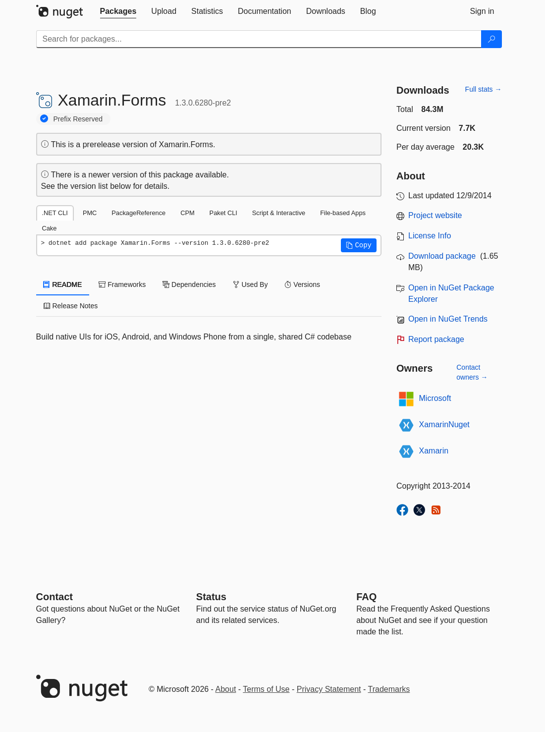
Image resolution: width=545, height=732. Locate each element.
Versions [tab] (302, 284)
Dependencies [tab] (189, 284)
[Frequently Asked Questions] (366, 596)
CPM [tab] (187, 213)
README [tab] (63, 284)
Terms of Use (266, 689)
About (226, 689)
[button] (359, 245)
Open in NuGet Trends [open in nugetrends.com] (448, 319)
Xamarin (434, 451)
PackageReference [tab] (138, 213)
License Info (429, 235)
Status (211, 596)
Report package (436, 339)
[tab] (118, 11)
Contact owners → (472, 372)
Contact (54, 596)
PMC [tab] (90, 213)
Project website (435, 215)
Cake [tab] (49, 228)
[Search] (491, 39)
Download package (442, 256)
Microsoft (435, 398)
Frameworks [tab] (122, 284)
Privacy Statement (329, 689)
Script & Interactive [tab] (278, 213)
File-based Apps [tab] (343, 213)
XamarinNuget (444, 424)
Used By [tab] (250, 284)
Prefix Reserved (78, 119)
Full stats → (483, 89)
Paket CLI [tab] (223, 213)
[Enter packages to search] (259, 39)
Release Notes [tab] (71, 306)
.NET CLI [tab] (55, 213)
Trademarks (389, 689)
